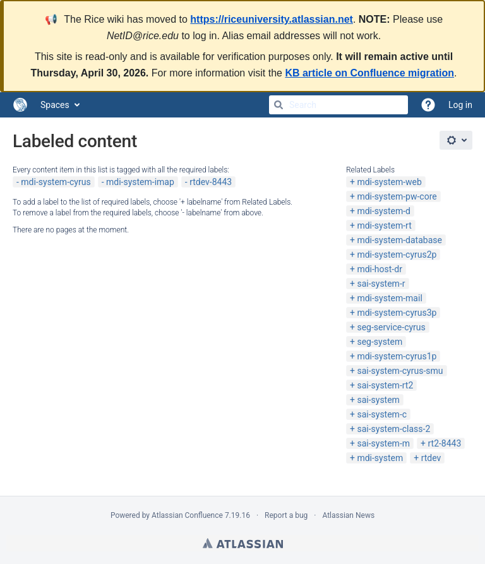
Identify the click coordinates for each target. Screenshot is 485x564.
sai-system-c (382, 414)
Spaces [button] (54, 105)
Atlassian (243, 543)
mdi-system (380, 458)
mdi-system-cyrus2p (396, 254)
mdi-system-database (399, 240)
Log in (460, 105)
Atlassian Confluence (187, 515)
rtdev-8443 (210, 182)
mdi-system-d (383, 211)
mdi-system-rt (384, 225)
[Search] (278, 105)
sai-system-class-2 (393, 429)
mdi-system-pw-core (396, 196)
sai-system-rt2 (385, 385)
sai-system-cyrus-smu (400, 371)
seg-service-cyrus (391, 327)
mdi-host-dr (379, 269)
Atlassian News (348, 515)
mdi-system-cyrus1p (396, 356)
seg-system (379, 342)
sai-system (378, 400)
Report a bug (286, 515)
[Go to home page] (20, 104)
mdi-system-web (389, 182)
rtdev (431, 458)
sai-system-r (381, 284)
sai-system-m (383, 443)
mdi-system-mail (389, 298)
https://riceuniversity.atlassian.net (271, 19)
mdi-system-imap (140, 182)
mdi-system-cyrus (55, 182)
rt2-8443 (444, 443)
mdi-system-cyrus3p (396, 313)
